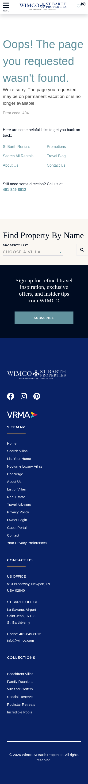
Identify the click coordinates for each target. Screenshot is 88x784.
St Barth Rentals (16, 147)
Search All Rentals (18, 156)
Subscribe (44, 318)
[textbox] (33, 252)
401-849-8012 (14, 190)
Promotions (56, 147)
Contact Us (56, 165)
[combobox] (33, 252)
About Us (10, 165)
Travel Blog (56, 156)
